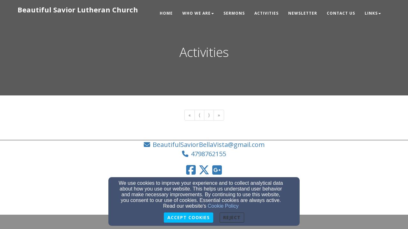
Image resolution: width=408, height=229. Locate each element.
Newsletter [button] (302, 13)
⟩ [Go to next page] (209, 115)
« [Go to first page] (189, 115)
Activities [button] (266, 13)
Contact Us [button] (341, 13)
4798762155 (208, 153)
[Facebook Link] (191, 170)
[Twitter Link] (204, 170)
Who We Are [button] (198, 13)
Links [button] (373, 13)
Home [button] (166, 13)
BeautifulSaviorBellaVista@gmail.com (209, 144)
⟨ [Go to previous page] (199, 115)
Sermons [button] (234, 13)
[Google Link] (217, 170)
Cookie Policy (223, 206)
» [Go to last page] (219, 115)
